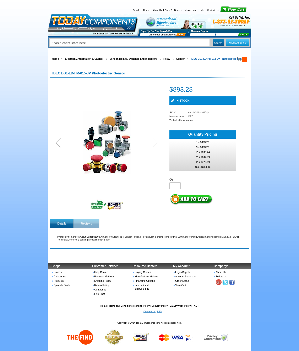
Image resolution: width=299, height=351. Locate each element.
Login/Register (183, 272)
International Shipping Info (142, 287)
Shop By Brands (173, 10)
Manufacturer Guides (146, 276)
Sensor (180, 58)
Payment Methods (104, 276)
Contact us (100, 289)
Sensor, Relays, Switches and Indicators (133, 58)
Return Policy (101, 285)
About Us (157, 10)
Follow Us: (221, 276)
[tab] (62, 223)
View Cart (226, 10)
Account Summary (185, 276)
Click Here (164, 25)
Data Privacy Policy (180, 306)
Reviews (86, 223)
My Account (190, 10)
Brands (58, 272)
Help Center (101, 272)
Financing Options (145, 280)
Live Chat (99, 294)
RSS (159, 311)
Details (61, 223)
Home (146, 10)
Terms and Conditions (120, 306)
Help (202, 10)
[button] (58, 142)
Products (59, 280)
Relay (166, 58)
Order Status (182, 280)
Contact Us (212, 10)
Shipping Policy (102, 280)
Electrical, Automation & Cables (84, 58)
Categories (60, 276)
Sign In (136, 10)
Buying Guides (143, 272)
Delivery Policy (160, 306)
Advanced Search (237, 42)
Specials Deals (62, 285)
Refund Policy (142, 306)
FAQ (195, 306)
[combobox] (149, 42)
